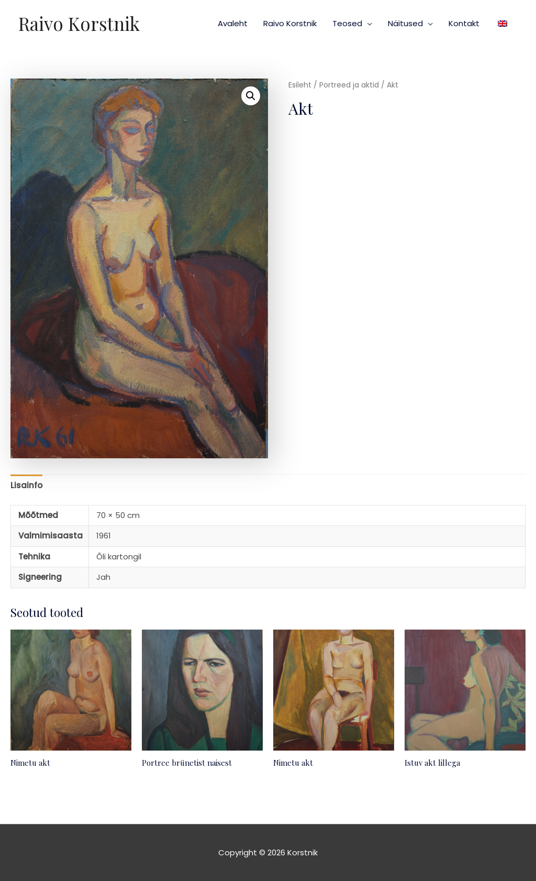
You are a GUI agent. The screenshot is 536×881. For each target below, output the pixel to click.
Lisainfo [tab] (26, 485)
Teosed (347, 23)
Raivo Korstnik (79, 23)
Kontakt (464, 23)
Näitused (405, 23)
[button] (250, 95)
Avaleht (233, 23)
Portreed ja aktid (349, 85)
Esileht (299, 85)
